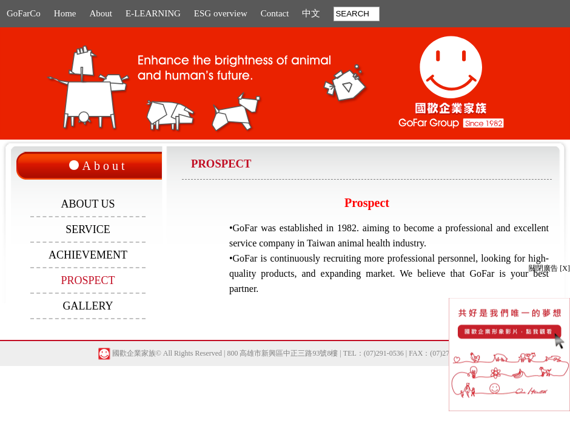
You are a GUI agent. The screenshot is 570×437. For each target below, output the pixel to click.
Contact (275, 13)
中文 (311, 13)
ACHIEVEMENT (88, 255)
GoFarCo (24, 13)
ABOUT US (88, 204)
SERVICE (87, 229)
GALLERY (88, 306)
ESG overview (220, 13)
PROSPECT (88, 280)
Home (65, 13)
